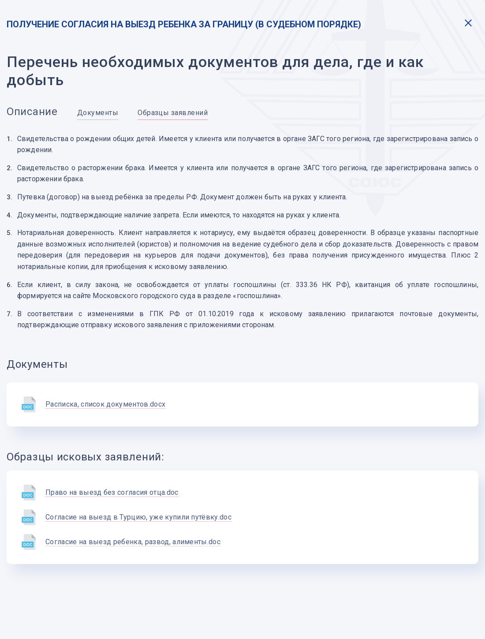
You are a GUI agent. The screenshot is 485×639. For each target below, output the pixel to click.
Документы (97, 112)
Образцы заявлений (173, 112)
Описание (32, 111)
